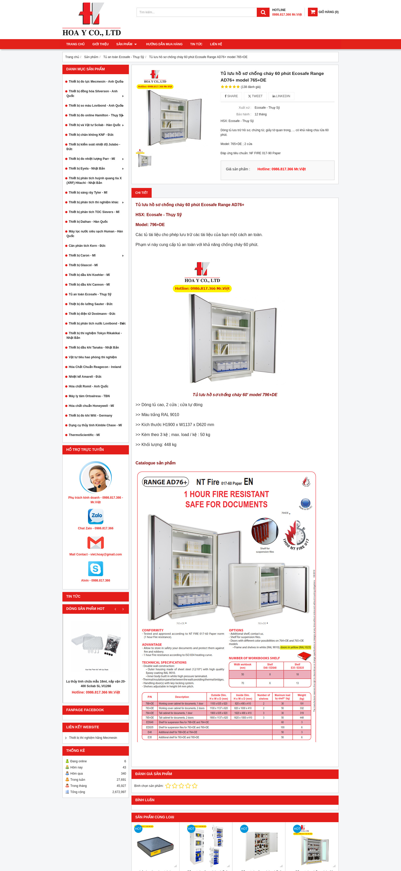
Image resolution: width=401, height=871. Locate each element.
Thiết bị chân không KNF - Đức (91, 135)
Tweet (255, 96)
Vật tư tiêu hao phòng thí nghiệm (93, 357)
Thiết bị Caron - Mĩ (97, 255)
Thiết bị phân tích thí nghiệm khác (97, 202)
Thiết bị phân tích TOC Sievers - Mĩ (94, 212)
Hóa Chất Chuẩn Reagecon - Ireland (95, 367)
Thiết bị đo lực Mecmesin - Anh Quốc (97, 81)
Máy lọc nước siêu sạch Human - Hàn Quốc (94, 234)
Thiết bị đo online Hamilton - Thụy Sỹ (97, 115)
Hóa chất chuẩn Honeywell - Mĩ (91, 406)
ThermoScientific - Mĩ (84, 435)
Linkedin (281, 96)
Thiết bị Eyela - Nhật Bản (97, 168)
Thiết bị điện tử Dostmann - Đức (92, 314)
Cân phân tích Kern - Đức (87, 246)
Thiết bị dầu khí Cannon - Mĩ (89, 284)
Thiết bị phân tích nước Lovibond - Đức (97, 323)
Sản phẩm (126, 44)
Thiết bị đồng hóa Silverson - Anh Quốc (95, 94)
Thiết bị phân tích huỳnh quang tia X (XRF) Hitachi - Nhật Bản (94, 180)
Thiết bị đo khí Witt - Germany (90, 415)
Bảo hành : (243, 114)
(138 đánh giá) (251, 87)
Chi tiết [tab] (141, 193)
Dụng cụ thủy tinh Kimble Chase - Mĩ (95, 425)
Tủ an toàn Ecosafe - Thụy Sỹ (90, 294)
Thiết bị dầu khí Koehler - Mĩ (89, 275)
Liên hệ (214, 44)
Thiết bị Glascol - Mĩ (83, 265)
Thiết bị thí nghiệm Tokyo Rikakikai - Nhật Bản (94, 335)
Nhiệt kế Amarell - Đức (85, 376)
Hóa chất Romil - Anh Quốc (88, 386)
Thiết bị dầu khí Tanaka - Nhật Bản (94, 347)
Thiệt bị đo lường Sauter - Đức (91, 304)
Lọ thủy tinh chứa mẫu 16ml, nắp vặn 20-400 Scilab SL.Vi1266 (96, 684)
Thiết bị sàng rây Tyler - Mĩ (88, 192)
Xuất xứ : (245, 107)
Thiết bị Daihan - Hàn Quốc (88, 222)
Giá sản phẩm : (238, 169)
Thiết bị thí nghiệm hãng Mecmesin (93, 738)
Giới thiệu (100, 44)
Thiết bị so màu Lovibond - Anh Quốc (97, 105)
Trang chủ (75, 44)
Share (231, 96)
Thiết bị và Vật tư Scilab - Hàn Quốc (97, 125)
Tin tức (194, 44)
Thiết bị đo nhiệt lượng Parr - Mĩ (97, 159)
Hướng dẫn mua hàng (162, 44)
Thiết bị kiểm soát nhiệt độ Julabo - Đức (93, 147)
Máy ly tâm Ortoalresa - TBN (89, 396)
